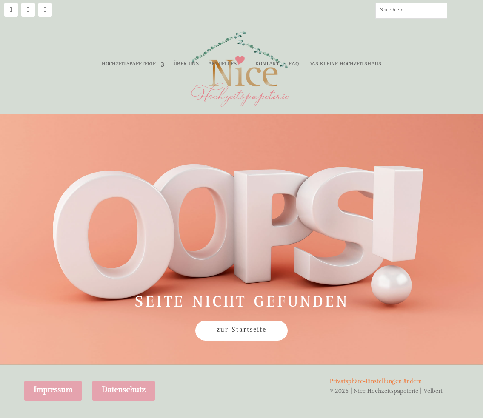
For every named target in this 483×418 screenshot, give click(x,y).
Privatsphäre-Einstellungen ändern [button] (376, 382)
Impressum (53, 391)
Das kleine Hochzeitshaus (344, 64)
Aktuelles (222, 64)
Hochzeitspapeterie (129, 64)
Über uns (186, 64)
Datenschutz (124, 391)
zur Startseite (241, 330)
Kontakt (267, 64)
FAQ (294, 64)
